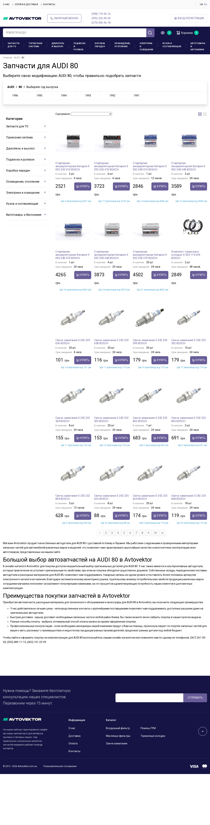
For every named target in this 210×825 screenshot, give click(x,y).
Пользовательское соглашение (60, 766)
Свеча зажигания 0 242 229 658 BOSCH (111, 342)
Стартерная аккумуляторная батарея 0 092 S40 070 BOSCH (72, 255)
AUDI (17, 57)
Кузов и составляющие (171, 45)
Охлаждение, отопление (122, 45)
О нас (6, 4)
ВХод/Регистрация (189, 18)
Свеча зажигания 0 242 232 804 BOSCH (72, 497)
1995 (39, 95)
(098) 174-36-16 (101, 13)
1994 (64, 95)
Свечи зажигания (116, 743)
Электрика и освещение (146, 46)
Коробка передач (100, 45)
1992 (112, 95)
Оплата (73, 743)
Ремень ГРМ (148, 728)
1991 (136, 95)
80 (20, 87)
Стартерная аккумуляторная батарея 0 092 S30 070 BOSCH (111, 166)
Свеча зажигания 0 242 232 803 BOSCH (188, 419)
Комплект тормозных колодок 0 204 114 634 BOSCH (185, 255)
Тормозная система (35, 45)
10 (155, 532)
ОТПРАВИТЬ (195, 697)
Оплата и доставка (26, 4)
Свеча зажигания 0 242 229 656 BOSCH (72, 342)
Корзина (184, 33)
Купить (83, 186)
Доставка (74, 735)
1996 (15, 95)
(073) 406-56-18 (101, 22)
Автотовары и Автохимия (197, 46)
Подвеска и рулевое (79, 46)
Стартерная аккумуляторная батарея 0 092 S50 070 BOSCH (150, 255)
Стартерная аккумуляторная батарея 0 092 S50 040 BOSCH (111, 255)
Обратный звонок (64, 18)
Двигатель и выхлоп (58, 45)
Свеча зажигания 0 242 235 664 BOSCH (150, 497)
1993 (88, 95)
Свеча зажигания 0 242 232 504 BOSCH (72, 419)
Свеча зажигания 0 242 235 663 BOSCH (111, 497)
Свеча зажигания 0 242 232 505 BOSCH (111, 419)
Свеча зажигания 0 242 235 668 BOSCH (188, 497)
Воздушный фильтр (118, 728)
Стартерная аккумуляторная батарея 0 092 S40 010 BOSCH (150, 166)
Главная (7, 57)
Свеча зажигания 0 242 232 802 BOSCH (150, 419)
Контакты (49, 4)
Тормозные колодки (153, 735)
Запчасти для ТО (13, 45)
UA (201, 4)
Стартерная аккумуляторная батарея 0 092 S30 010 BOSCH (72, 166)
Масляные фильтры (118, 735)
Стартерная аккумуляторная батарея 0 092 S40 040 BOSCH (188, 166)
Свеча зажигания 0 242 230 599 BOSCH (150, 342)
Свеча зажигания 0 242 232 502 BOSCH (188, 342)
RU (205, 4)
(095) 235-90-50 (101, 18)
